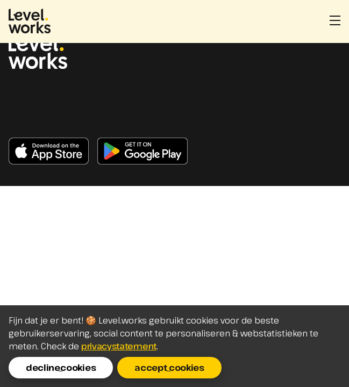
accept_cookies (169, 368)
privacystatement (118, 346)
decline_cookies (61, 368)
